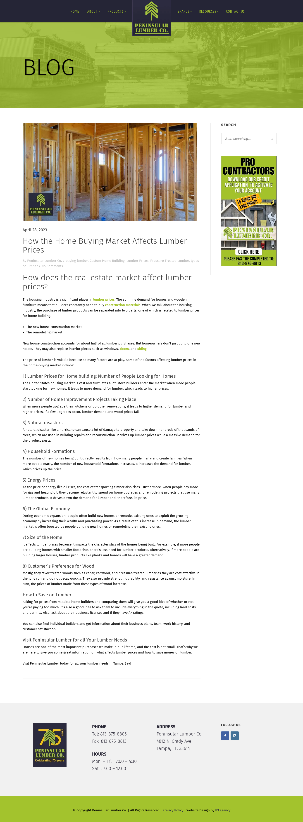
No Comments (52, 266)
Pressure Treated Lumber (169, 261)
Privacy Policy (172, 810)
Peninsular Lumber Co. (44, 261)
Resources (209, 11)
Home (75, 11)
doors (124, 349)
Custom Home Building (107, 261)
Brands (185, 11)
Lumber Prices (137, 261)
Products (117, 11)
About (93, 11)
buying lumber (77, 261)
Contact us (235, 11)
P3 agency (222, 810)
